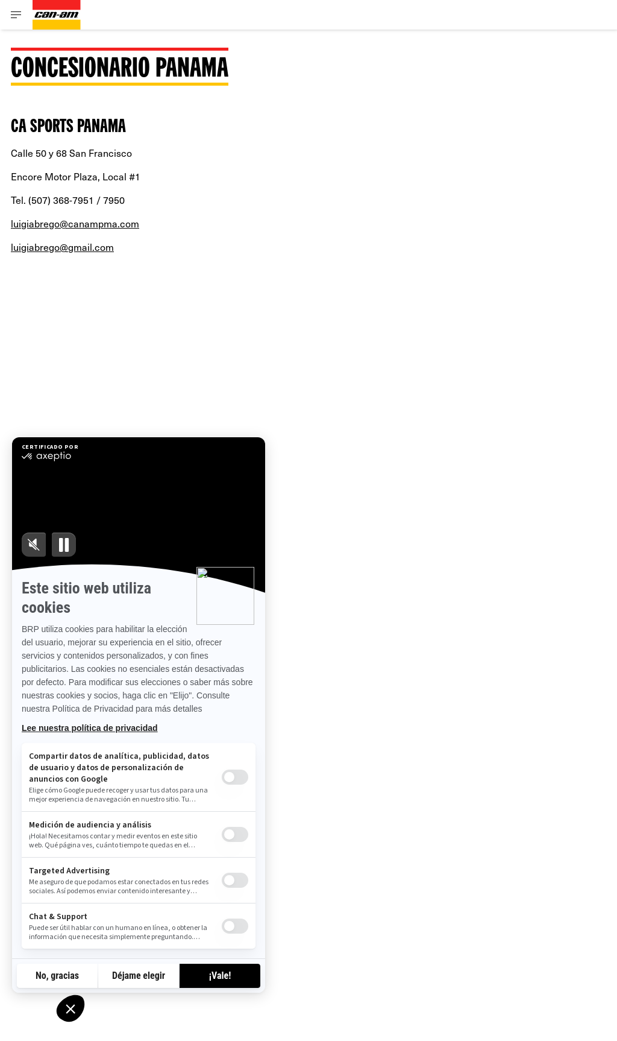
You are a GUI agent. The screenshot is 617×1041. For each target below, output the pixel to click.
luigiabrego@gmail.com (62, 246)
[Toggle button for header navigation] (16, 15)
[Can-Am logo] (57, 15)
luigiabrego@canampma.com (75, 223)
